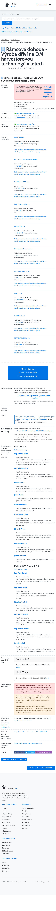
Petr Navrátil (19, 643)
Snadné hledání (26, 32)
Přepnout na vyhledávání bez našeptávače (20, 28)
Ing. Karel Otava (21, 614)
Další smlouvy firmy (20, 450)
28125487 (20, 233)
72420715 (20, 144)
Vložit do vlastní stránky (43, 752)
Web (4, 862)
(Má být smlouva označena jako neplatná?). (47, 91)
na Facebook (20, 752)
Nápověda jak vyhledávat (10, 32)
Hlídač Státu (5, 40)
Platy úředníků (6, 817)
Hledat (7, 23)
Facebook (6, 845)
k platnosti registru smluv (5, 725)
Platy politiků (6, 819)
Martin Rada (19, 483)
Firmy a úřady (6, 822)
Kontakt (24, 828)
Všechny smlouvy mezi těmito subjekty (27, 152)
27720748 (20, 166)
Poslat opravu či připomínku (14, 759)
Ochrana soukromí (29, 882)
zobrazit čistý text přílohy (39, 419)
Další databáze (6, 831)
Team (52, 882)
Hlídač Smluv (15, 40)
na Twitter (31, 752)
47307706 (20, 300)
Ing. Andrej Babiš (21, 454)
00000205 (21, 118)
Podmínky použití (43, 882)
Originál (17, 419)
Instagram (6, 871)
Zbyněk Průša (19, 529)
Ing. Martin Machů (21, 629)
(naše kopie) (26, 419)
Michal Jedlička (20, 543)
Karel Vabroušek (21, 514)
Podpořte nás (26, 825)
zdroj (18, 667)
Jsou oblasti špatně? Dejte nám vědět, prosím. (34, 397)
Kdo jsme (25, 811)
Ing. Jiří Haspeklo (21, 468)
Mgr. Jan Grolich (20, 602)
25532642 (20, 278)
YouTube (5, 865)
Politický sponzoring (8, 825)
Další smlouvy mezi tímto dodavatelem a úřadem (30, 150)
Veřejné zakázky (7, 814)
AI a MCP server (27, 819)
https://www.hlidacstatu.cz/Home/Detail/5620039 (30, 732)
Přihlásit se (42, 5)
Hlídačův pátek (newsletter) (7, 852)
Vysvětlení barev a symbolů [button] (40, 768)
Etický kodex (26, 814)
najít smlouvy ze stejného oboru (33, 388)
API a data (25, 817)
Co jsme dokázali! (28, 808)
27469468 (20, 322)
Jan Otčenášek (20, 556)
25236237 (20, 255)
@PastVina (6, 868)
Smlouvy (4, 808)
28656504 (20, 344)
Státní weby (5, 834)
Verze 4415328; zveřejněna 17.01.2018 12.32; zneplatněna (35, 431)
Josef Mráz (18, 495)
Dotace (4, 811)
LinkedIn (5, 848)
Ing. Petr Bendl (20, 573)
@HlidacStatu (7, 842)
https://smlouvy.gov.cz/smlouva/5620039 (28, 743)
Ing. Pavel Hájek (21, 587)
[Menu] (50, 5)
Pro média (25, 822)
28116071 (20, 211)
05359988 (20, 188)
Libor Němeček (20, 505)
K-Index (4, 828)
